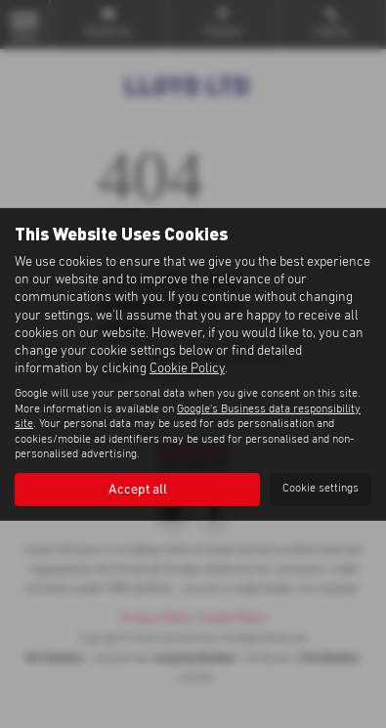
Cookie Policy (187, 368)
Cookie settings (320, 488)
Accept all (137, 489)
